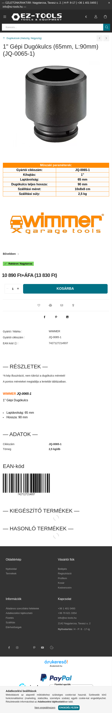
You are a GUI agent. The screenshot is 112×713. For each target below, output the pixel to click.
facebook (9, 647)
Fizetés (10, 617)
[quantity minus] (7, 288)
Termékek (11, 573)
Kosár (61, 582)
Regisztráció (65, 573)
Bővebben (9, 253)
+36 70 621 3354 (67, 613)
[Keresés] (106, 27)
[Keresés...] (56, 27)
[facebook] (44, 317)
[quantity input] (12, 288)
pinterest (34, 647)
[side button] (5, 16)
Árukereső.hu (56, 666)
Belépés (62, 568)
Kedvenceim (65, 587)
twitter (26, 647)
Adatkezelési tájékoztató (19, 613)
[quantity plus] (18, 288)
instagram (17, 647)
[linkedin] (67, 317)
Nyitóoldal (11, 568)
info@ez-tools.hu (13, 6)
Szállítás (10, 622)
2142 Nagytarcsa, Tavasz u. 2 (74, 623)
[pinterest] (56, 317)
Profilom (62, 578)
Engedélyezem (68, 707)
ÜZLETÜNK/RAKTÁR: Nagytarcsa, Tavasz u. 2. (33, 2)
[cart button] (105, 16)
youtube (42, 647)
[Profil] (96, 16)
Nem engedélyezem (45, 707)
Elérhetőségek (14, 627)
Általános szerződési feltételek (22, 608)
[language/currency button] (86, 16)
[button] (39, 305)
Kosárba (65, 289)
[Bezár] (109, 3)
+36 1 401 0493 (86, 2)
